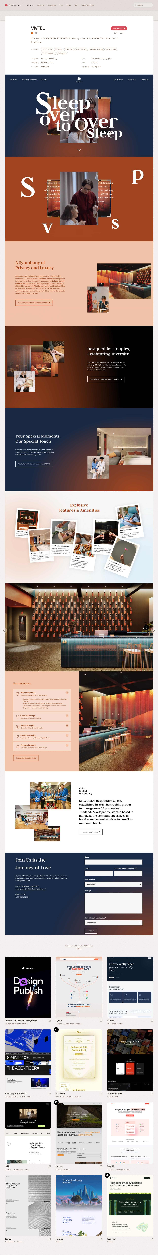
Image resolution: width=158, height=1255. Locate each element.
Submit (79, 948)
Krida (7, 1166)
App (108, 1023)
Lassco (59, 1166)
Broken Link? (119, 33)
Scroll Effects (96, 59)
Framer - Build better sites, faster (21, 1020)
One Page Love (14, 5)
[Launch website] (101, 1021)
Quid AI (110, 1166)
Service (66, 1169)
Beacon (111, 1020)
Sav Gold (60, 1093)
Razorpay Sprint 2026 (15, 1093)
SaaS (121, 1023)
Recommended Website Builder (16, 1023)
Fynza (59, 1020)
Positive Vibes (111, 49)
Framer (56, 1029)
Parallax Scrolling (96, 49)
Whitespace (62, 53)
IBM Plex (44, 63)
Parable (59, 1239)
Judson (51, 63)
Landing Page (53, 59)
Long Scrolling (81, 49)
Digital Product (11, 1096)
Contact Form (47, 49)
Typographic (106, 59)
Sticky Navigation (48, 53)
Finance (44, 59)
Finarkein (111, 1239)
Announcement (10, 1242)
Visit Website (119, 28)
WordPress (45, 67)
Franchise (58, 49)
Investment (69, 49)
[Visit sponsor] (50, 1021)
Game (116, 1096)
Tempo (8, 1239)
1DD (35, 33)
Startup (78, 1023)
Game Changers (114, 1093)
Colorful (94, 63)
